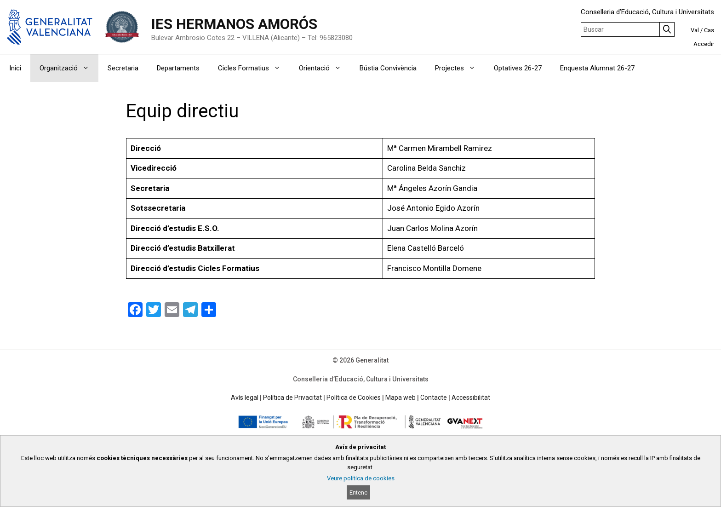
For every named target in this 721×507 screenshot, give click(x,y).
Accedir (703, 43)
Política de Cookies (353, 397)
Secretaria (123, 68)
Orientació (324, 68)
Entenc (358, 492)
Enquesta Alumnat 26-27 (597, 68)
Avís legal (244, 397)
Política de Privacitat (292, 397)
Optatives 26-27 (518, 68)
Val (695, 30)
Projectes (460, 68)
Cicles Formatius (254, 68)
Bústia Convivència (388, 68)
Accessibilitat (471, 397)
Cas (709, 30)
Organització (69, 68)
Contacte (433, 397)
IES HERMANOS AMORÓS (234, 24)
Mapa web (400, 397)
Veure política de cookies (361, 478)
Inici (15, 68)
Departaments (178, 68)
